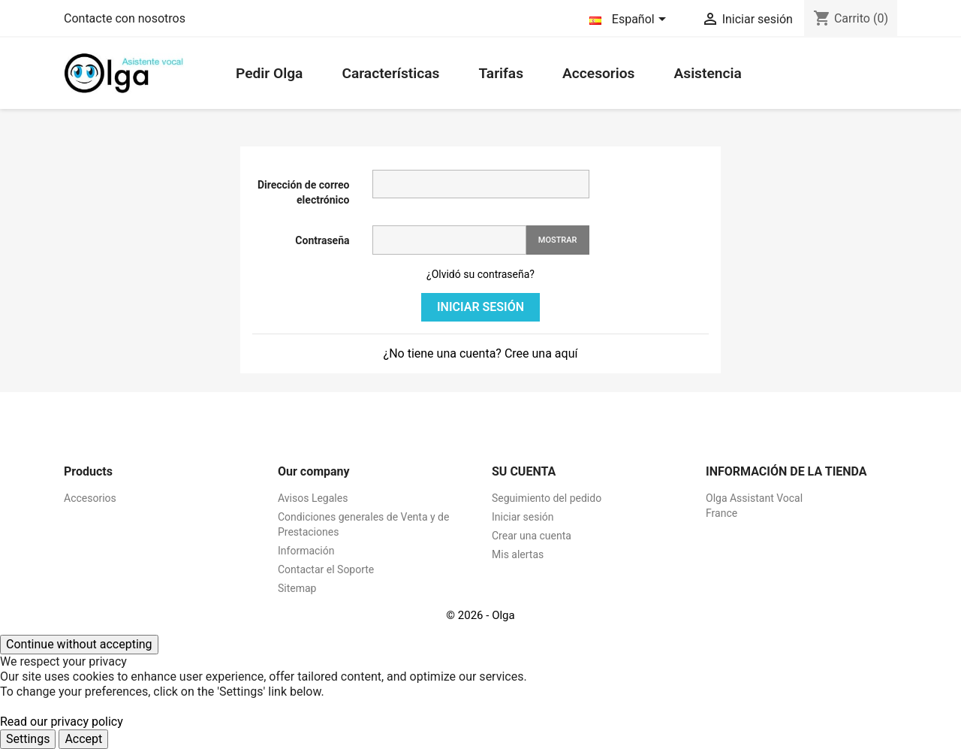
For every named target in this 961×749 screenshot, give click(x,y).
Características (390, 73)
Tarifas (500, 73)
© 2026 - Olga (480, 615)
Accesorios (598, 73)
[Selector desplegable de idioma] (630, 20)
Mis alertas (518, 554)
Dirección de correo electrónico (304, 192)
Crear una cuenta (531, 536)
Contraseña (322, 240)
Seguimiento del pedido (546, 498)
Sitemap (297, 588)
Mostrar (557, 240)
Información (306, 551)
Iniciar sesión (480, 307)
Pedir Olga (269, 73)
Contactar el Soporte (326, 569)
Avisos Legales (313, 498)
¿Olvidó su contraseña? (480, 274)
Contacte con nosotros (124, 18)
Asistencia (707, 73)
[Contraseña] (449, 240)
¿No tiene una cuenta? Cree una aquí (481, 353)
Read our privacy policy (61, 721)
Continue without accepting (79, 644)
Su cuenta (524, 471)
